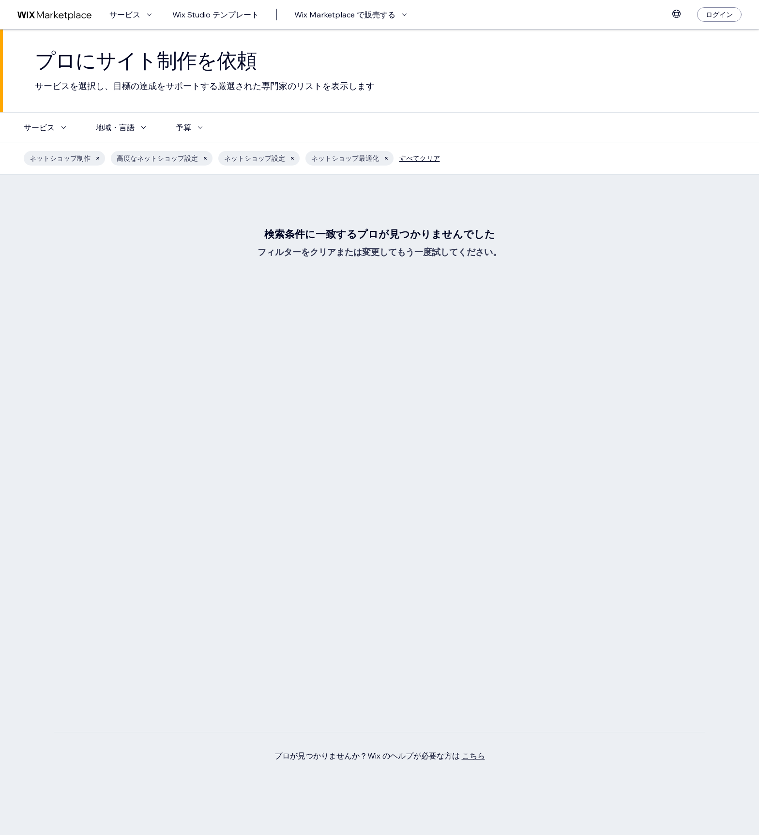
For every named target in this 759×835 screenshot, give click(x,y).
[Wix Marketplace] (54, 14)
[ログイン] (719, 14)
